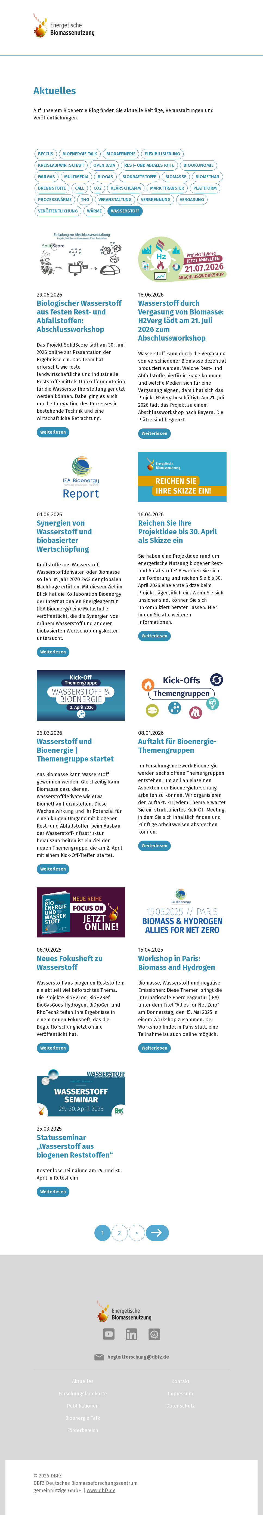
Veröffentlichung (58, 211)
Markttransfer (167, 188)
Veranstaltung (115, 199)
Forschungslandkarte (82, 1394)
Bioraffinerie (120, 153)
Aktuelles (83, 1381)
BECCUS (45, 153)
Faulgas (46, 176)
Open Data (104, 165)
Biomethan (207, 176)
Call (79, 188)
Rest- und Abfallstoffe (149, 165)
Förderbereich (82, 1430)
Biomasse (175, 176)
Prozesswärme (55, 199)
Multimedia (76, 176)
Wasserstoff (125, 211)
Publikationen (83, 1406)
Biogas (105, 176)
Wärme (94, 211)
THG (85, 199)
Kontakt (180, 1381)
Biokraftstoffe (139, 176)
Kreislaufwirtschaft (61, 165)
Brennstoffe (52, 188)
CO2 (97, 188)
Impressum (180, 1394)
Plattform (205, 188)
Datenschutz (180, 1406)
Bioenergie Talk (80, 153)
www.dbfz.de (101, 1491)
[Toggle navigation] (209, 27)
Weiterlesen (53, 432)
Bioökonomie (199, 165)
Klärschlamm (126, 188)
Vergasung (192, 199)
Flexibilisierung (162, 153)
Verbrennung (156, 199)
